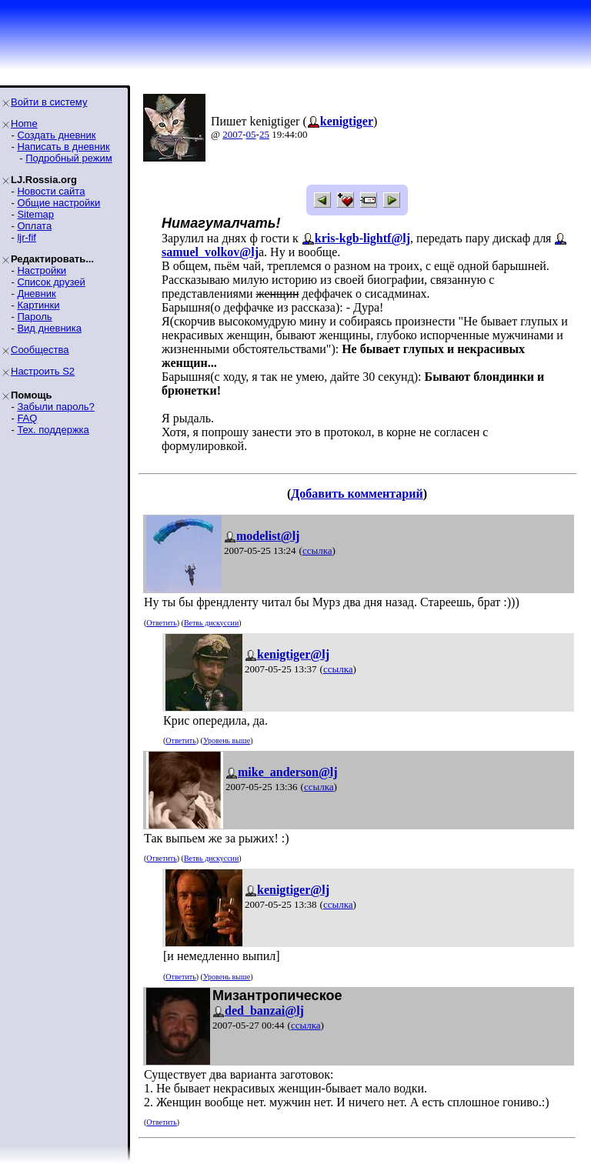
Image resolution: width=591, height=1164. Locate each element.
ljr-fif (26, 237)
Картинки (38, 305)
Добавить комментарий (356, 493)
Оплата (34, 226)
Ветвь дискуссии (211, 623)
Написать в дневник (63, 146)
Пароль (34, 316)
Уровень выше (226, 740)
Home (24, 123)
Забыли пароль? (55, 406)
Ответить (161, 623)
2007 (232, 134)
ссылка (317, 550)
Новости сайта (51, 191)
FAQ (27, 418)
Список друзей (51, 282)
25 (264, 134)
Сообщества (40, 349)
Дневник (36, 293)
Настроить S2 (43, 371)
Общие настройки (58, 202)
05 (251, 134)
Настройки (41, 270)
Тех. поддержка (52, 429)
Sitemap (35, 214)
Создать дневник (56, 135)
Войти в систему (49, 102)
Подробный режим (68, 158)
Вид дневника (49, 328)
